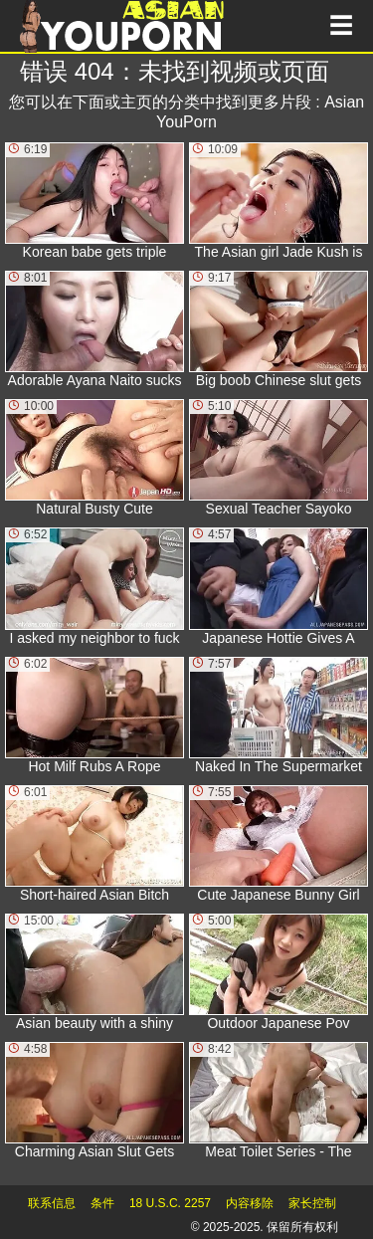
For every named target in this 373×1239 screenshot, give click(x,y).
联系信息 (52, 1203)
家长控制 (312, 1203)
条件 (102, 1203)
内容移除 (250, 1203)
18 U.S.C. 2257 (170, 1203)
